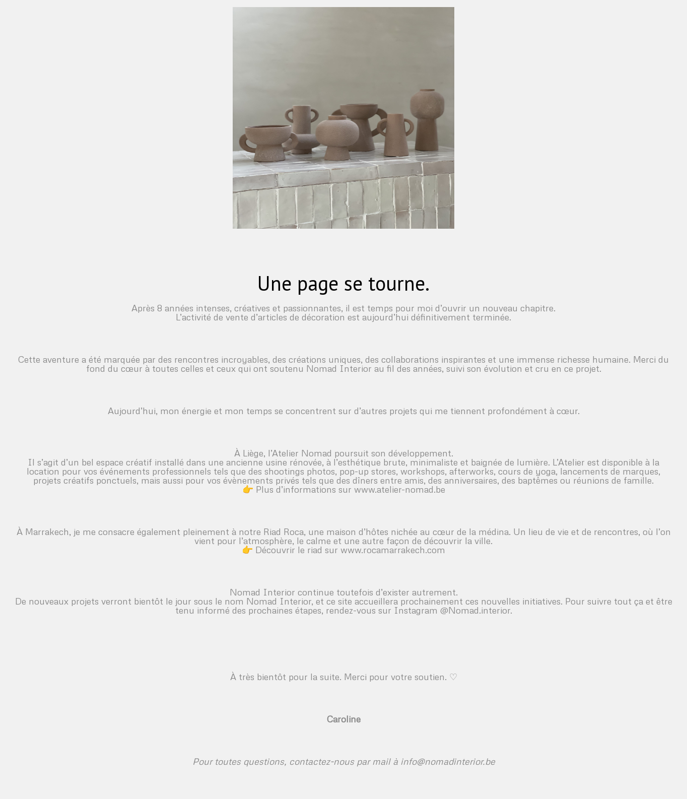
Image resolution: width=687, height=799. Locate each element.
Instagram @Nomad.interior (452, 610)
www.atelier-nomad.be (399, 489)
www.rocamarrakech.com (392, 549)
